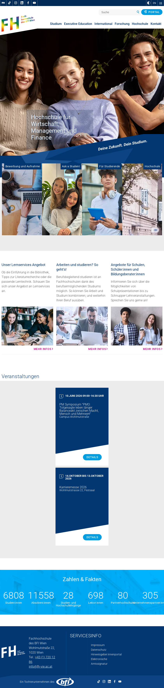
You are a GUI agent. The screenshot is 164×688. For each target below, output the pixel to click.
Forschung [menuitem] (122, 24)
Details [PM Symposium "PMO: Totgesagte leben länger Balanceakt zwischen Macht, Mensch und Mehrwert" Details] (92, 457)
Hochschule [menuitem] (140, 24)
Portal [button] (152, 12)
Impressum (98, 645)
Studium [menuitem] (56, 24)
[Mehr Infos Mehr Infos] (27, 329)
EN (154, 3)
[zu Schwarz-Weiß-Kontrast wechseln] (148, 2)
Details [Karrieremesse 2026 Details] (92, 537)
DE (160, 3)
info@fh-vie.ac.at (40, 666)
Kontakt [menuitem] (156, 24)
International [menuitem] (103, 24)
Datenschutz (98, 649)
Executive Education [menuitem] (78, 24)
